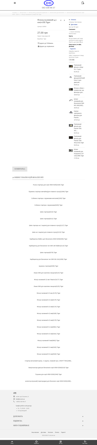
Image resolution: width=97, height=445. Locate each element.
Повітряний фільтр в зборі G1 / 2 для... (78, 67)
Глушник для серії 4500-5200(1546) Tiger (48, 374)
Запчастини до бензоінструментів (38, 12)
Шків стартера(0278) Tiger (48, 252)
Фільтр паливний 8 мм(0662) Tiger (48, 340)
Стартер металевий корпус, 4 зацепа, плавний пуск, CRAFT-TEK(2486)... (48, 361)
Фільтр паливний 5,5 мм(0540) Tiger (48, 354)
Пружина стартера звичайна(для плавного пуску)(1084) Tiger (48, 191)
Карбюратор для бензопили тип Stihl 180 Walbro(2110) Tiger (48, 246)
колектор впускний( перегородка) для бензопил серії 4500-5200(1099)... (48, 381)
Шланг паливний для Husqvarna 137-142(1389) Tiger (79, 153)
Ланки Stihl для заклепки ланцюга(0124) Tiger (48, 273)
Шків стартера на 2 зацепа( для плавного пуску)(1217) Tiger (48, 225)
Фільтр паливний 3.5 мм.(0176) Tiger (48, 293)
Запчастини (23, 12)
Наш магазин (35, 432)
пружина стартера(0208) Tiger (48, 266)
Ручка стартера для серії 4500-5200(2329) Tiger (48, 185)
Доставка (43, 432)
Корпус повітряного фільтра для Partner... (78, 114)
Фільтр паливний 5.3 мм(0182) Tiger (48, 347)
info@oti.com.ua (20, 399)
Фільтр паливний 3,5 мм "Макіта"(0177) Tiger (48, 279)
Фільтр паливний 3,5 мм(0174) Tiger (48, 306)
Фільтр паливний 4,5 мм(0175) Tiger (48, 300)
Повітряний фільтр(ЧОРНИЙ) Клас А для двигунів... (79, 79)
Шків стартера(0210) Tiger (48, 212)
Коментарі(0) (20, 169)
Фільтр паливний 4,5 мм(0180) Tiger (48, 313)
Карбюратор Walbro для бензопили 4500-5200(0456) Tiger (48, 239)
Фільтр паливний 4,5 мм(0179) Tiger (48, 320)
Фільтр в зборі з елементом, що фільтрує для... (79, 90)
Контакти (50, 432)
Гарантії (63, 432)
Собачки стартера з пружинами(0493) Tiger (48, 205)
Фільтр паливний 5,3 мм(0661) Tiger (48, 327)
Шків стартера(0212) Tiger (48, 218)
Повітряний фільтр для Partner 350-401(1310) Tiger (79, 139)
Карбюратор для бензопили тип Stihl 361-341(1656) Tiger (48, 259)
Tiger (45, 39)
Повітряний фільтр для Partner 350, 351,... (78, 127)
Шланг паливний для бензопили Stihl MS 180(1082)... (79, 102)
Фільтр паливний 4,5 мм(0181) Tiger (48, 334)
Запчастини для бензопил (57, 12)
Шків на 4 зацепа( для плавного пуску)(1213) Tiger (48, 232)
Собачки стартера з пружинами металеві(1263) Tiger (48, 198)
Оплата (57, 432)
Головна (14, 12)
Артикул (39, 26)
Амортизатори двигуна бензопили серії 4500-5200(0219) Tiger (48, 367)
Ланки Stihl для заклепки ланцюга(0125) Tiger (48, 286)
